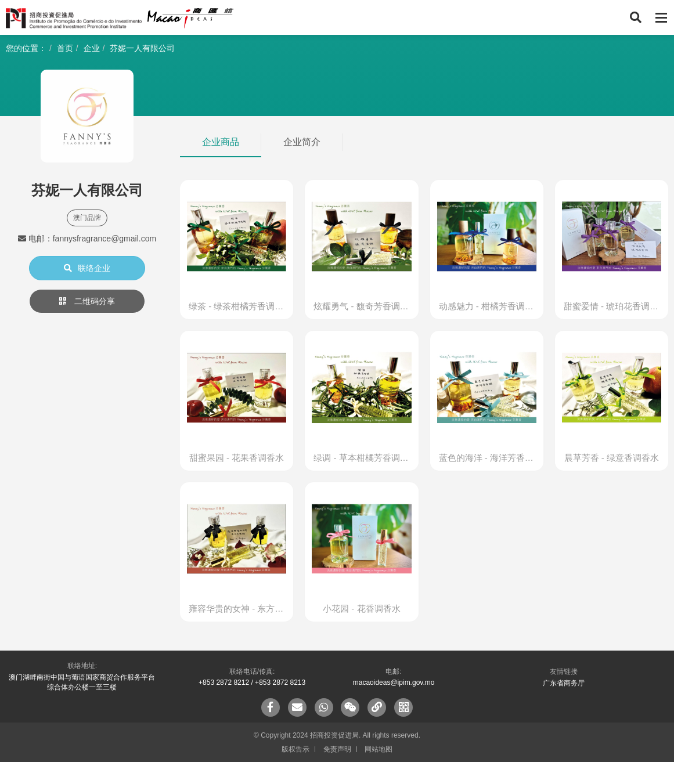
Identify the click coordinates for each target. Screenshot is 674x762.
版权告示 (295, 749)
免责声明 (337, 749)
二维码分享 (87, 301)
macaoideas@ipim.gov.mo (394, 682)
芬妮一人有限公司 (142, 48)
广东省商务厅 (564, 683)
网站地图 (378, 749)
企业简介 (301, 142)
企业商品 (220, 142)
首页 (65, 48)
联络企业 (87, 268)
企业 (92, 48)
